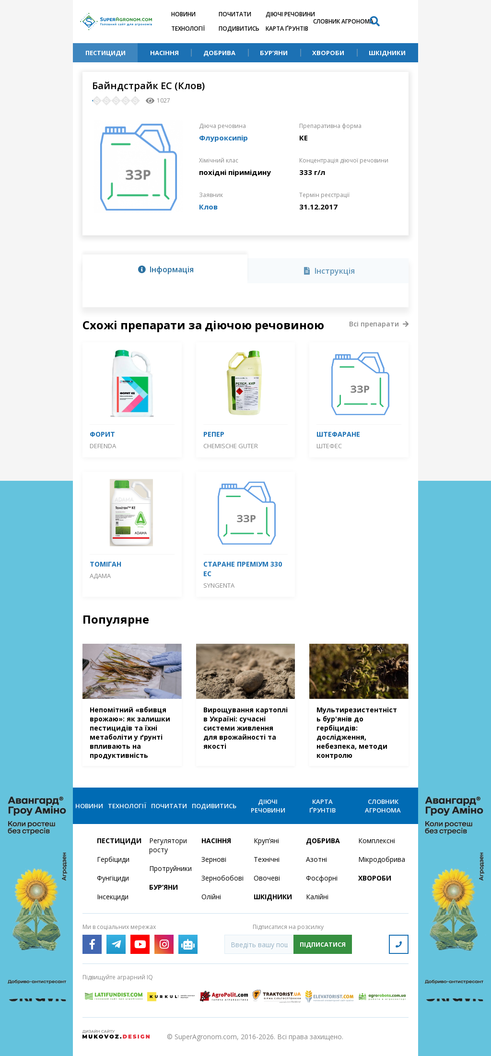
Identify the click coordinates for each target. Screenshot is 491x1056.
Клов (208, 206)
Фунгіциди (113, 877)
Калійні (317, 896)
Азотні (316, 859)
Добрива (219, 52)
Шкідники (387, 52)
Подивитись (239, 28)
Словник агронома (343, 21)
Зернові (213, 859)
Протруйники (169, 868)
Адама (100, 575)
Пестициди (105, 52)
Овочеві (267, 877)
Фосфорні (322, 877)
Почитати (235, 14)
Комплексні (376, 840)
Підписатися (323, 944)
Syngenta (218, 585)
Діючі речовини (290, 14)
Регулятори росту (168, 845)
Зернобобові (221, 877)
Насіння (164, 52)
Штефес (329, 445)
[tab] (164, 269)
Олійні (211, 896)
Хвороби (328, 52)
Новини (183, 14)
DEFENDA (103, 445)
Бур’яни (274, 52)
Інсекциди (113, 896)
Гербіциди (113, 859)
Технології (188, 28)
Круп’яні (266, 840)
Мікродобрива (378, 859)
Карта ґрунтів (287, 28)
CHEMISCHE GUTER (230, 445)
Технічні (267, 859)
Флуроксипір (223, 137)
